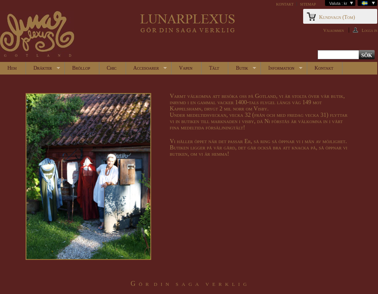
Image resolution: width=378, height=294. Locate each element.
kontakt (285, 4)
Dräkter (43, 70)
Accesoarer (146, 70)
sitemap (308, 4)
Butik (242, 70)
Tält (214, 68)
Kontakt (324, 68)
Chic (112, 68)
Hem (12, 68)
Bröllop (81, 68)
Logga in (369, 30)
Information (281, 70)
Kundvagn (337, 17)
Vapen (185, 68)
